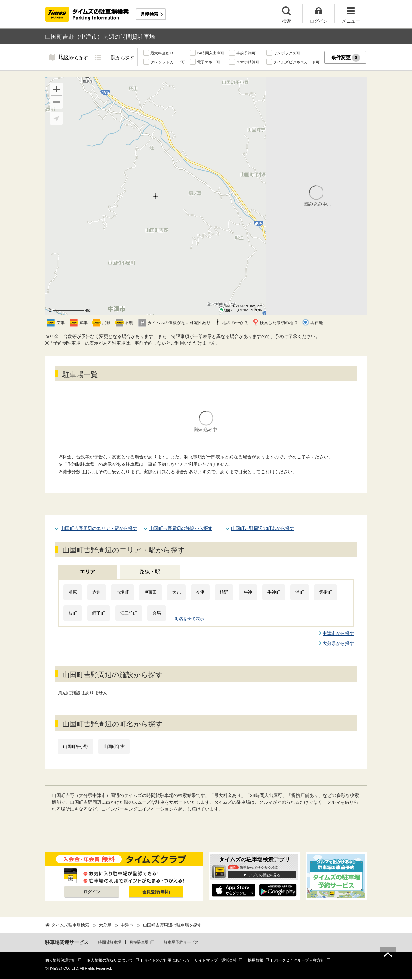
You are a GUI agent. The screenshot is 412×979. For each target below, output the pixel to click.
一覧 (119, 58)
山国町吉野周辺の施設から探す (180, 528)
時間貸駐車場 (109, 942)
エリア (87, 571)
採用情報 (255, 960)
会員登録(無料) (156, 891)
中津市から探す (338, 633)
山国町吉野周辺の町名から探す (262, 528)
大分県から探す (338, 643)
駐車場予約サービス (181, 942)
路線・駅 (150, 571)
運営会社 (229, 960)
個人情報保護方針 (60, 960)
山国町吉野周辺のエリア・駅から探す (99, 528)
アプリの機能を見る (264, 875)
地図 (73, 58)
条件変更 (345, 58)
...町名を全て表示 (187, 618)
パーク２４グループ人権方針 (299, 960)
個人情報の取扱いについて (110, 960)
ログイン (91, 891)
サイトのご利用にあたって (167, 960)
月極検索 (149, 14)
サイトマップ (206, 960)
